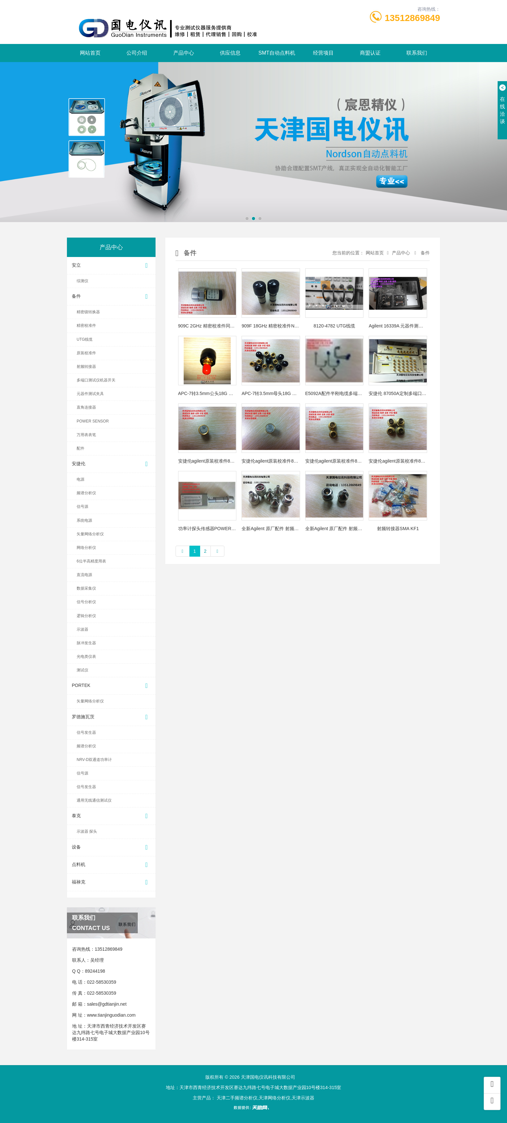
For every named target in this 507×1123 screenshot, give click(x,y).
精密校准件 (86, 325)
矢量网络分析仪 (90, 534)
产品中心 (183, 53)
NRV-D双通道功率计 (94, 759)
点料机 (111, 865)
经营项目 (323, 53)
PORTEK (111, 686)
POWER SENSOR (93, 421)
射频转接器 (86, 366)
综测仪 (82, 281)
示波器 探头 (87, 831)
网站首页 (90, 53)
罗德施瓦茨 (111, 717)
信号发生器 (86, 732)
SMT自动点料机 (276, 53)
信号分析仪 (86, 602)
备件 (111, 296)
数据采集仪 (86, 588)
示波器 (82, 629)
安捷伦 (111, 464)
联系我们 (416, 53)
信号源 (82, 506)
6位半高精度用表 (91, 561)
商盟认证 (370, 53)
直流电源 (84, 574)
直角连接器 (86, 407)
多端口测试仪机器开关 (96, 380)
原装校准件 (86, 353)
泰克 (111, 816)
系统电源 (84, 520)
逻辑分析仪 (86, 616)
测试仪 (82, 670)
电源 (80, 479)
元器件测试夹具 (90, 393)
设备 (111, 847)
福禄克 (111, 882)
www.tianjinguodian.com (111, 1015)
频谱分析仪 (86, 493)
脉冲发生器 (86, 643)
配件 (80, 448)
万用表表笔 (86, 435)
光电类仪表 (86, 656)
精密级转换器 (88, 312)
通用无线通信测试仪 (94, 800)
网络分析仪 (86, 547)
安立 (111, 265)
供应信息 (230, 53)
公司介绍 (136, 53)
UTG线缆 (84, 339)
